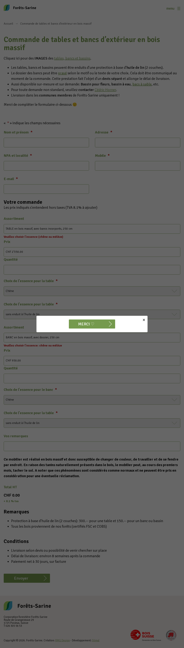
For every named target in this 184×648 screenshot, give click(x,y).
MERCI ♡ (86, 324)
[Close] (144, 320)
